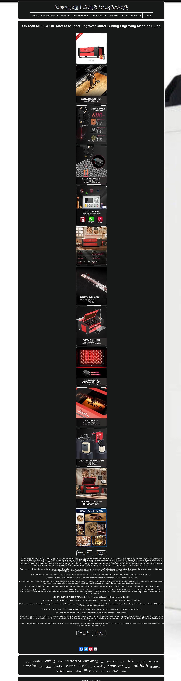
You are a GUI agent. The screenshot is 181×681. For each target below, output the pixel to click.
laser (81, 665)
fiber (87, 670)
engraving (90, 661)
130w (95, 671)
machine (30, 666)
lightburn (123, 671)
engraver (115, 666)
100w (60, 661)
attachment (28, 662)
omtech (141, 666)
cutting (50, 661)
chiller (131, 661)
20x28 (90, 667)
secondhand (73, 661)
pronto (122, 662)
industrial (155, 666)
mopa (109, 662)
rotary (78, 670)
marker (58, 666)
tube (156, 662)
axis (102, 671)
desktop (128, 667)
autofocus (38, 661)
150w (150, 662)
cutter (70, 666)
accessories (141, 662)
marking (99, 666)
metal (115, 661)
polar (41, 667)
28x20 (102, 662)
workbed (69, 671)
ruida (108, 671)
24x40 (115, 671)
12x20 (48, 667)
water (60, 670)
